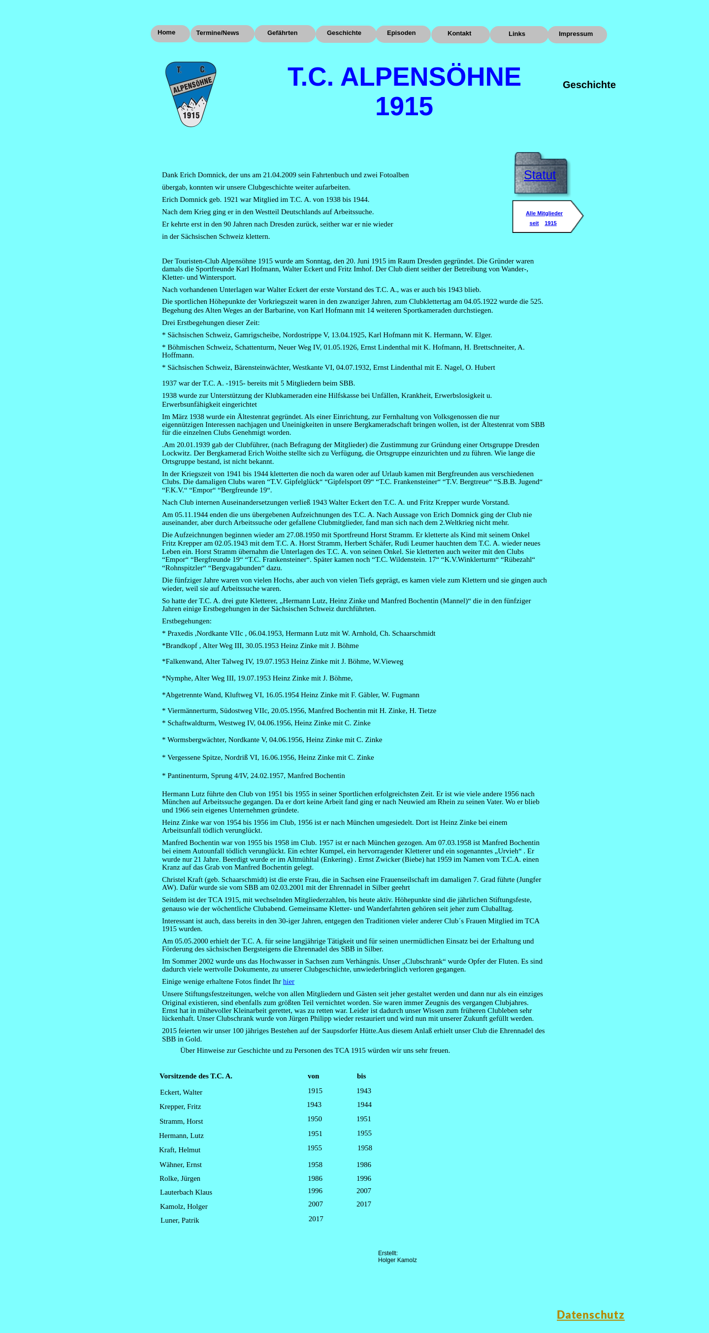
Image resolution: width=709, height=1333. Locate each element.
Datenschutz (591, 1314)
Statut (540, 175)
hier (288, 981)
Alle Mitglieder (544, 213)
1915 (550, 223)
